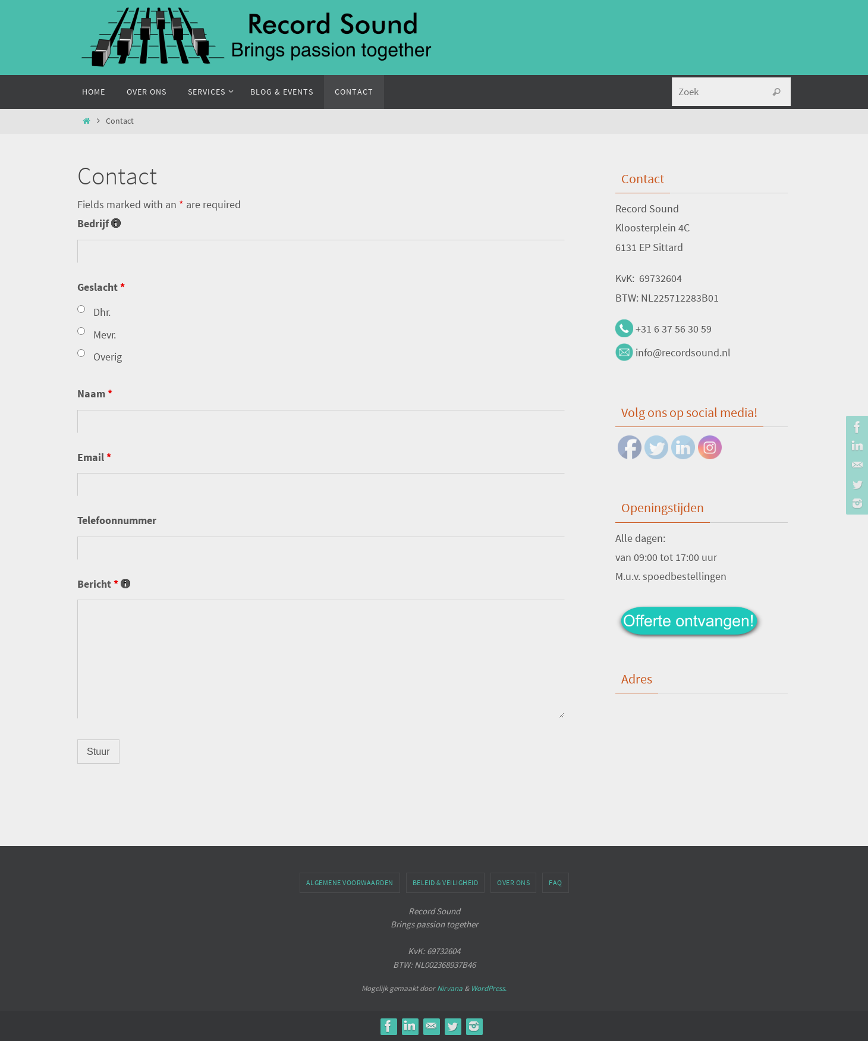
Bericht (103, 584)
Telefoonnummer (116, 520)
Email (94, 457)
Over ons (513, 882)
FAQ (555, 882)
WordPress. (489, 988)
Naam (94, 393)
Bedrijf (99, 223)
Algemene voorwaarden (350, 882)
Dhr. (102, 312)
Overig (107, 356)
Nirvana (450, 988)
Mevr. (104, 334)
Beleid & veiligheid (446, 882)
